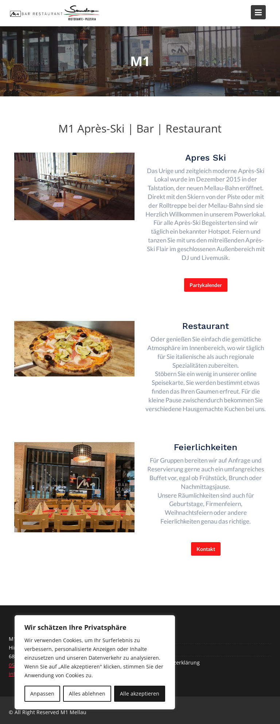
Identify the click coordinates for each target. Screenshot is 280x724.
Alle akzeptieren (139, 693)
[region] (95, 662)
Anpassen (42, 693)
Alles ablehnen (87, 693)
